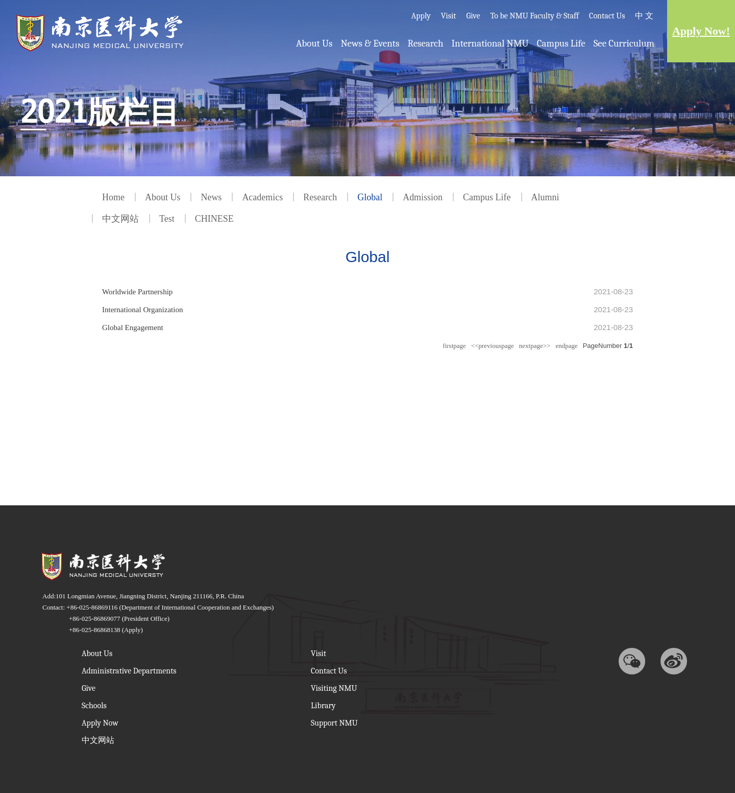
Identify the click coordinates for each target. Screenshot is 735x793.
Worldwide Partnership (137, 292)
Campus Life (561, 43)
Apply (421, 15)
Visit (448, 15)
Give (473, 15)
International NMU (490, 43)
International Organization (142, 309)
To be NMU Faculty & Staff (535, 15)
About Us (314, 43)
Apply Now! (701, 31)
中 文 (644, 15)
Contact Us (607, 15)
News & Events (369, 43)
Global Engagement (132, 326)
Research (425, 43)
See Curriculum (624, 43)
